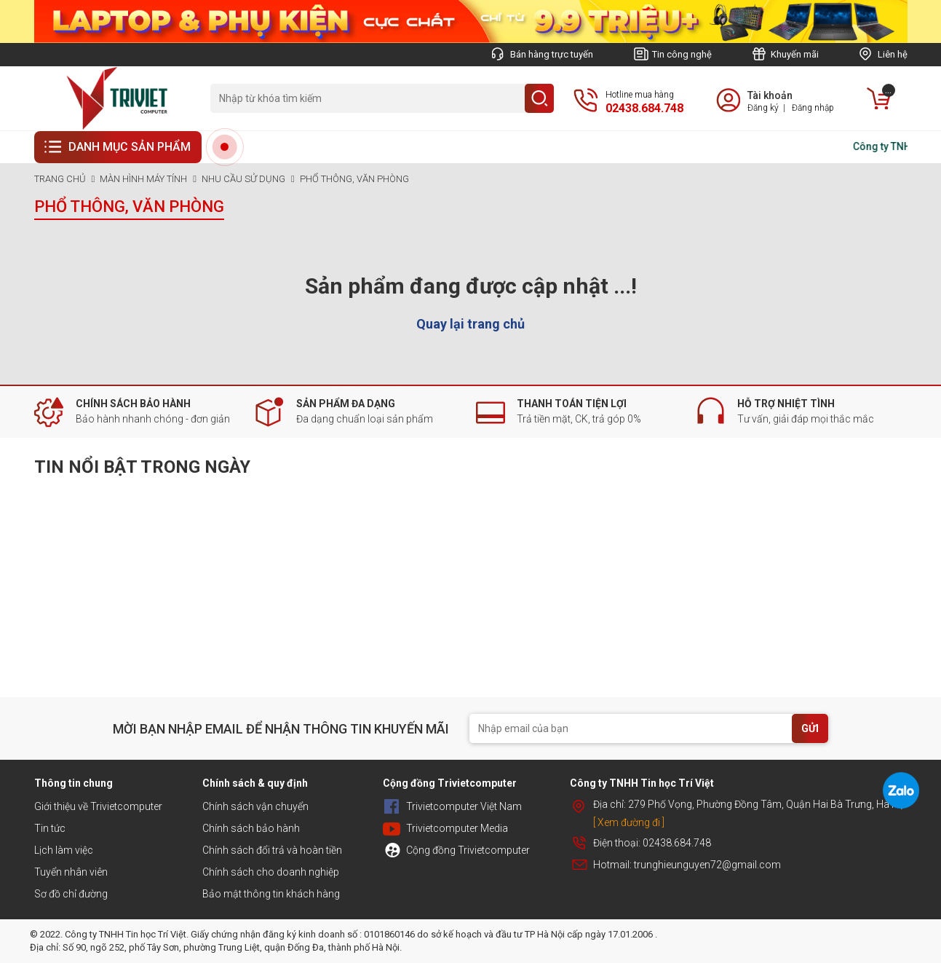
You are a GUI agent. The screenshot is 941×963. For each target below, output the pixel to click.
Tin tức (49, 828)
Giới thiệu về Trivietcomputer (98, 806)
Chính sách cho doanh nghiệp (270, 872)
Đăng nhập (813, 108)
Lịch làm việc (63, 850)
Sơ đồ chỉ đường (71, 894)
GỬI (810, 728)
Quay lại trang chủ (470, 323)
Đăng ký (763, 108)
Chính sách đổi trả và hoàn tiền (272, 850)
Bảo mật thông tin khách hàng (271, 894)
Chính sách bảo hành (251, 828)
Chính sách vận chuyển (255, 806)
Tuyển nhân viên (71, 872)
